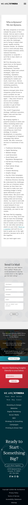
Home (7, 396)
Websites (14, 408)
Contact (18, 400)
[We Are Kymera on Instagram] (15, 476)
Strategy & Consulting (14, 421)
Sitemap (14, 502)
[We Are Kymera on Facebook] (10, 476)
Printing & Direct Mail (14, 428)
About (13, 396)
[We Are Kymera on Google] (18, 476)
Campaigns (14, 425)
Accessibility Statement (13, 499)
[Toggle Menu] (25, 3)
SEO (14, 418)
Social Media (14, 415)
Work (8, 400)
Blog (13, 400)
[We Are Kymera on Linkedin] (12, 476)
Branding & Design (14, 405)
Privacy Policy (13, 493)
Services (19, 396)
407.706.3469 (14, 473)
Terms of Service (13, 496)
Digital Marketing (14, 412)
